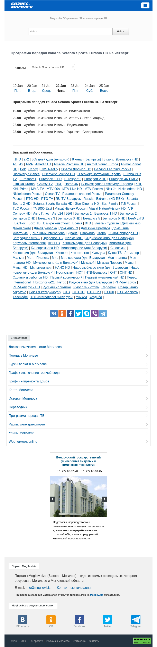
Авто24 (57, 213)
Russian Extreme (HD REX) (103, 198)
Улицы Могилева (21, 433)
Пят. (75, 90)
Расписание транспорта (27, 424)
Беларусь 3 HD (69, 218)
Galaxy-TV (45, 184)
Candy (33, 169)
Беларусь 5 (91, 218)
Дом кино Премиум (95, 228)
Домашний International (47, 233)
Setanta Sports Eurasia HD (52, 203)
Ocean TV (52, 194)
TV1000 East (42, 208)
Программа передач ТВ (26, 415)
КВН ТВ (54, 243)
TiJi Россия (129, 203)
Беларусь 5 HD (114, 218)
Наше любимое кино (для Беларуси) (100, 267)
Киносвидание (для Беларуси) (84, 248)
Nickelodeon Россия (27, 194)
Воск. (104, 90)
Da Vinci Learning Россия (112, 169)
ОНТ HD (126, 272)
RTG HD (32, 198)
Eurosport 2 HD (95, 179)
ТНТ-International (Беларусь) (51, 297)
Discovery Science (26, 174)
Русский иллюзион (57, 287)
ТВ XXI (109, 292)
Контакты (94, 641)
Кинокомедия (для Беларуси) (85, 243)
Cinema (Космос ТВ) (76, 169)
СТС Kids (94, 292)
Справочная (71, 18)
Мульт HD (20, 267)
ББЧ (69, 213)
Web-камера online (23, 441)
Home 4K (71, 184)
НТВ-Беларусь (97, 272)
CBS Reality (49, 169)
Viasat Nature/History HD (107, 208)
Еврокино (87, 233)
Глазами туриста (106, 223)
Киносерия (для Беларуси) (33, 253)
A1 (15, 164)
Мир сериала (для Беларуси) (83, 257)
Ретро (61, 282)
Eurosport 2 (72, 179)
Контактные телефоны (74, 587)
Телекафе (20, 297)
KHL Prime (20, 189)
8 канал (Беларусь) (86, 159)
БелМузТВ (136, 218)
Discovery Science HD (58, 174)
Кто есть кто (80, 253)
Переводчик (18, 407)
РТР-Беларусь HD (26, 287)
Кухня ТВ (115, 253)
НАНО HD (62, 267)
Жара (101, 233)
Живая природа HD (123, 233)
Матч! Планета (38, 257)
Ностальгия (65, 272)
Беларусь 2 (128, 213)
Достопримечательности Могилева (35, 347)
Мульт (129, 262)
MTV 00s (53, 189)
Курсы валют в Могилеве (28, 364)
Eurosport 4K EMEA (123, 179)
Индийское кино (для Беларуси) (109, 238)
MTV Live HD (72, 189)
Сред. (46, 90)
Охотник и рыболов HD (30, 277)
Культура (98, 253)
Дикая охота (22, 228)
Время (77, 223)
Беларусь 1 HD (105, 213)
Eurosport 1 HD (50, 179)
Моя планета (117, 257)
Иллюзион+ (74, 238)
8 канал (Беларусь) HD (121, 159)
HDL (58, 184)
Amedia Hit (43, 164)
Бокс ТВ (34, 223)
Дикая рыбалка (45, 228)
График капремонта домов (29, 381)
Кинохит (62, 253)
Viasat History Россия (70, 208)
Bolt (23, 169)
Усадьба (96, 297)
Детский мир (131, 223)
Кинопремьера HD (45, 248)
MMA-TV (37, 189)
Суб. (89, 90)
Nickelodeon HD (130, 189)
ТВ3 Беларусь (127, 292)
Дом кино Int (68, 228)
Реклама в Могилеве (58, 641)
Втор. (32, 90)
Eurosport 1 (28, 179)
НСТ (79, 272)
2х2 (26, 159)
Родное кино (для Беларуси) (90, 282)
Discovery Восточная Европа (99, 174)
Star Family (110, 203)
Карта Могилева (21, 390)
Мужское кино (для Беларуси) (55, 262)
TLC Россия (21, 208)
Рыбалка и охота (86, 287)
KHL (139, 184)
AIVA (29, 164)
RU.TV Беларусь (68, 198)
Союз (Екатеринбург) (45, 292)
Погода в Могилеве (23, 355)
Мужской (87, 262)
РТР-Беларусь (125, 282)
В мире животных (56, 223)
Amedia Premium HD (69, 164)
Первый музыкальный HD (104, 277)
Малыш (18, 257)
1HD (18, 159)
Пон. (17, 90)
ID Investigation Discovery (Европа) (107, 184)
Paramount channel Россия (82, 194)
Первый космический (66, 277)
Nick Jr (111, 189)
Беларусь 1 (83, 213)
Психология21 (44, 282)
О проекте (37, 641)
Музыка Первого (109, 262)
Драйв (72, 233)
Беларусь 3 (46, 218)
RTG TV (47, 198)
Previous (53, 500)
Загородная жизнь (26, 238)
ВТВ (88, 223)
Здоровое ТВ (53, 238)
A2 (21, 164)
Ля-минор (131, 253)
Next (104, 500)
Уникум (81, 297)
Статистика (79, 641)
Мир (55, 257)
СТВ (66, 292)
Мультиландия (41, 267)
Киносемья (118, 248)
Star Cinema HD (87, 203)
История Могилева (23, 398)
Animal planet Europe (102, 164)
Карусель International (29, 243)
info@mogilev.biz (38, 587)
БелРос (20, 223)
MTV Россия (93, 189)
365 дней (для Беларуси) (51, 159)
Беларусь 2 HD (24, 218)
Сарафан (108, 287)
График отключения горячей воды (34, 372)
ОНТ (113, 272)
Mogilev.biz (56, 18)
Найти (120, 31)
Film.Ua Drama (24, 184)
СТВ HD (78, 292)
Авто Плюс (41, 213)
